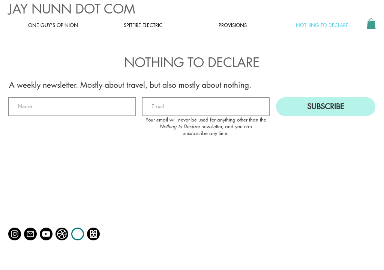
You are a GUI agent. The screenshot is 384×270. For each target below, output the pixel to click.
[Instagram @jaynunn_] (14, 234)
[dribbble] (62, 234)
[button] (371, 23)
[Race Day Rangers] (77, 234)
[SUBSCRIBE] (325, 106)
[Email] (30, 234)
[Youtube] (46, 234)
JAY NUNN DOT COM (71, 8)
